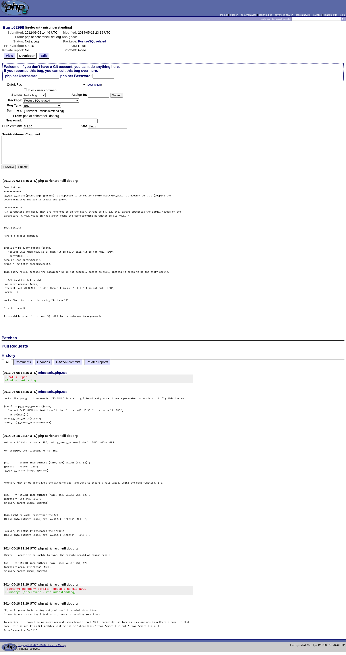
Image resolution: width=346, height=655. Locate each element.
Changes (43, 362)
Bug (6, 27)
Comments (23, 362)
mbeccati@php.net (52, 373)
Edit (44, 56)
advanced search (284, 14)
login (342, 14)
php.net (224, 14)
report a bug (265, 14)
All (7, 362)
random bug (330, 14)
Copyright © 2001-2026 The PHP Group (41, 647)
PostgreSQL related (92, 41)
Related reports (97, 362)
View (9, 56)
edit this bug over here (78, 71)
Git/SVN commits (68, 362)
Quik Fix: (14, 84)
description (94, 84)
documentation (249, 14)
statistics (317, 14)
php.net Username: (21, 76)
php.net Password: (76, 76)
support (234, 14)
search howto (303, 14)
